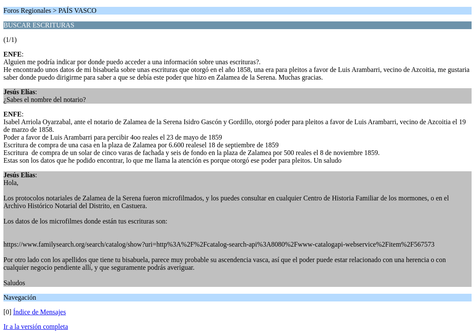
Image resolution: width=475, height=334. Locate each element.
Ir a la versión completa (35, 326)
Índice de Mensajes (39, 312)
